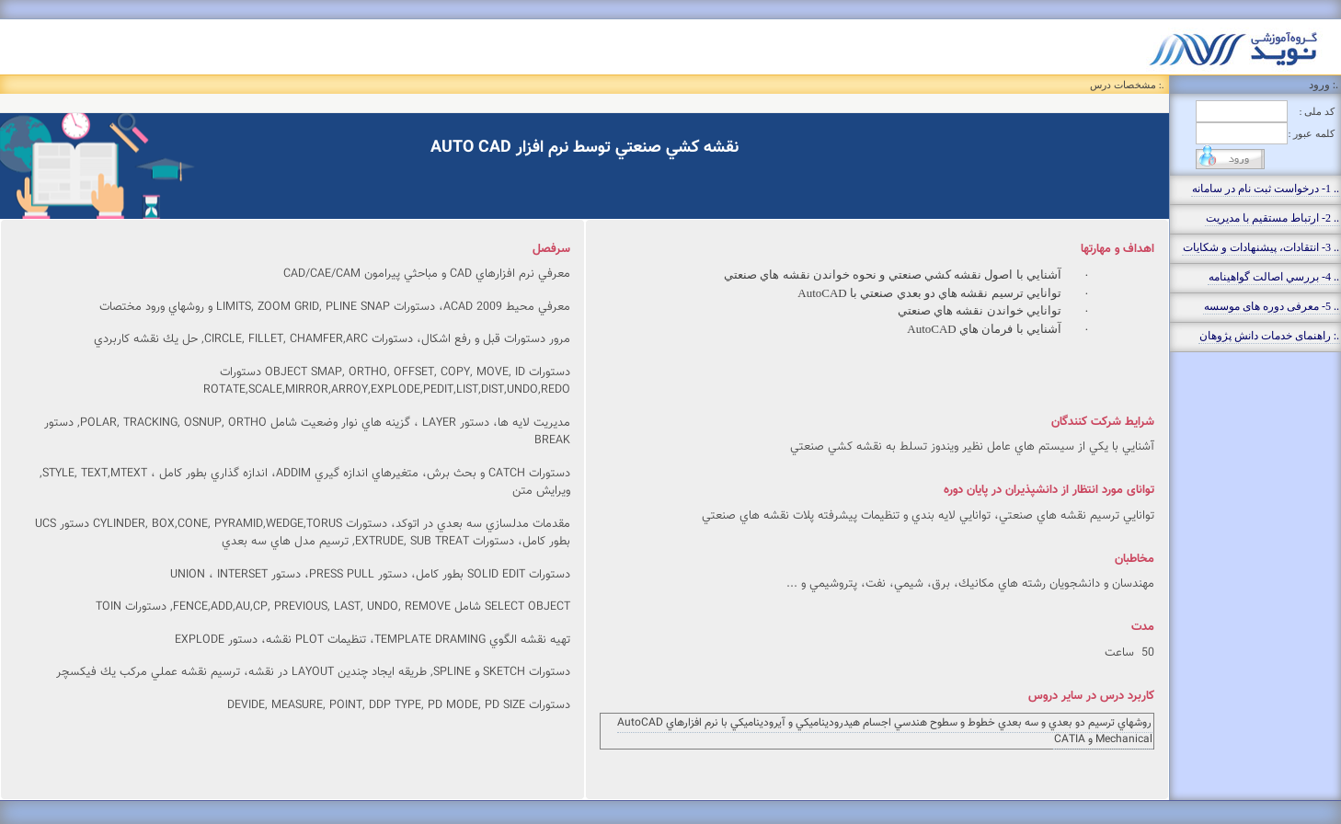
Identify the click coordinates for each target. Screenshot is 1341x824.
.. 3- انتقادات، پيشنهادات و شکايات (1261, 247)
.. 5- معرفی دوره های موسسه (1271, 306)
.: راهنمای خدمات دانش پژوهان (1269, 335)
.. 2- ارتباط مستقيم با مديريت (1272, 218)
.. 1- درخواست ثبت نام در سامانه (1265, 188)
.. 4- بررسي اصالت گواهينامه (1274, 276)
